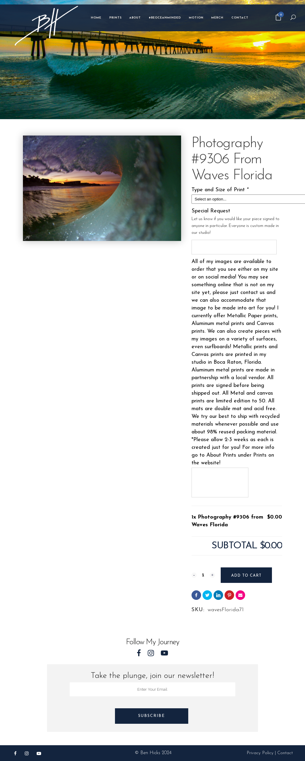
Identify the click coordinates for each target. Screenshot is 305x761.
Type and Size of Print (221, 190)
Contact (285, 753)
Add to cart (246, 576)
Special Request (211, 211)
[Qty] (203, 575)
